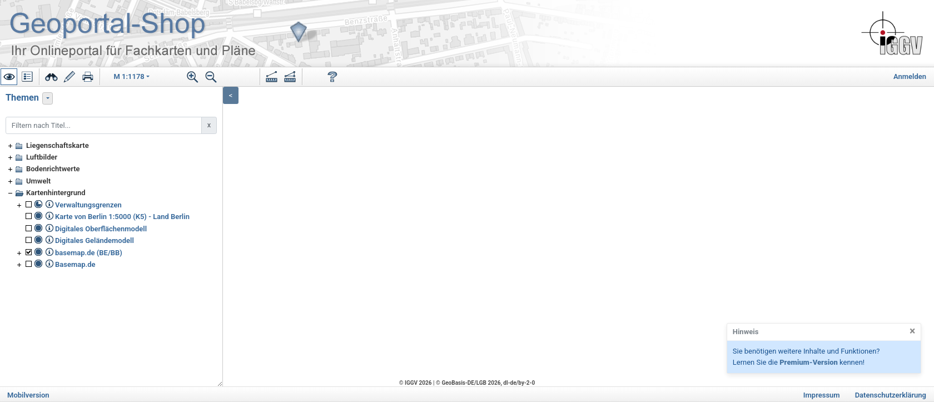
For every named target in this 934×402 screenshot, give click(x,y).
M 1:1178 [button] (129, 76)
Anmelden (909, 76)
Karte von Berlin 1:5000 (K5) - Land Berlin (122, 216)
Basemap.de (75, 264)
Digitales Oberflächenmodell (101, 229)
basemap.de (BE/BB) (88, 253)
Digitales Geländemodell (94, 240)
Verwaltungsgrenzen (88, 205)
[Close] (912, 331)
